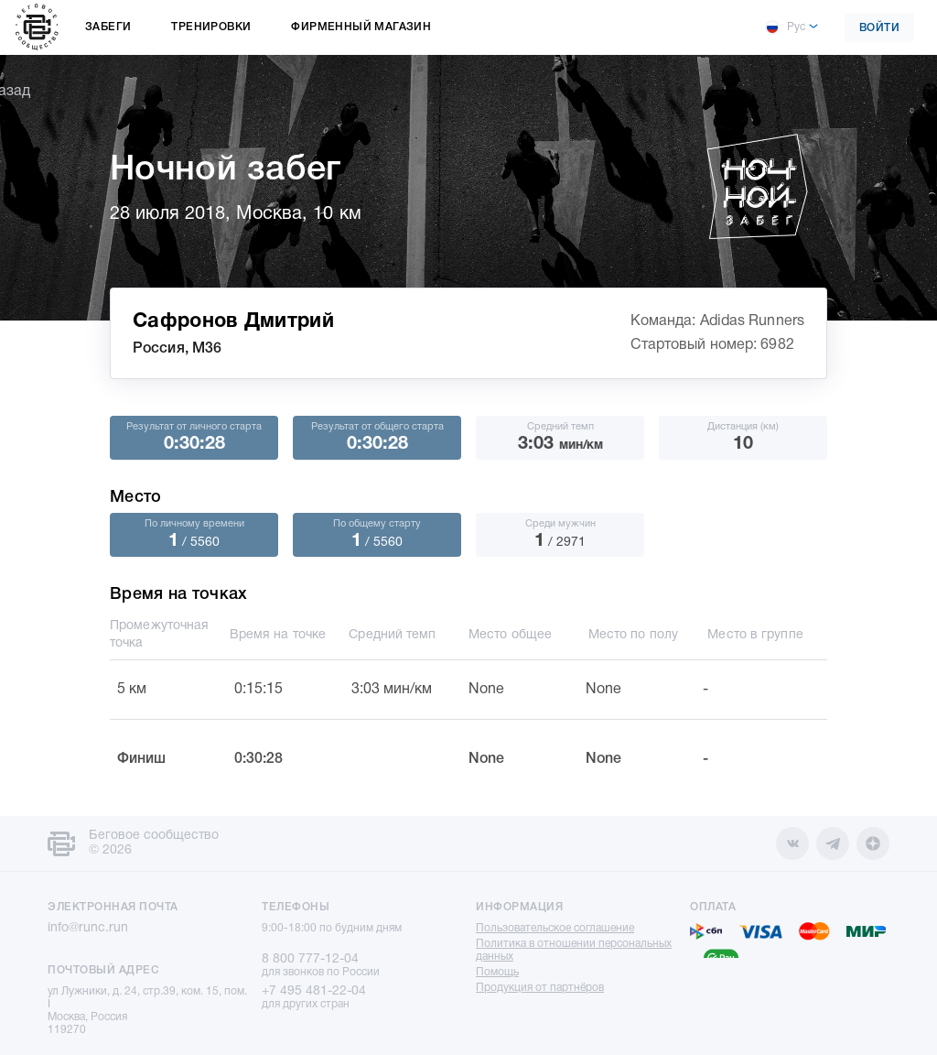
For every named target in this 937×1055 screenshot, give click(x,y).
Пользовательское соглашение (555, 928)
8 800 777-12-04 (310, 959)
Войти (879, 28)
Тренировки (211, 27)
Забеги (108, 27)
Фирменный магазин (361, 27)
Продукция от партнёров (540, 988)
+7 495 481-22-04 (314, 991)
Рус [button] (785, 27)
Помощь (497, 972)
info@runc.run (88, 928)
